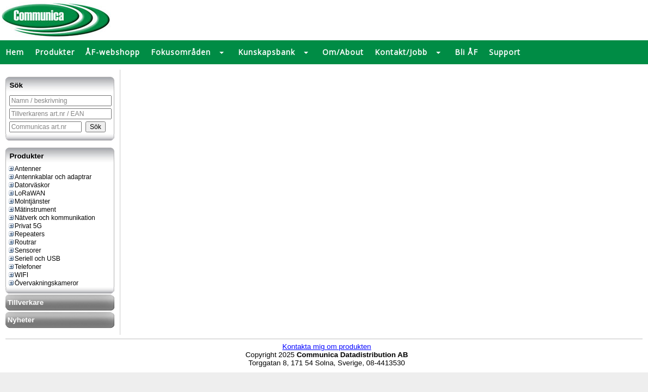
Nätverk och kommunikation (51, 218)
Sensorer (24, 250)
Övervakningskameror (43, 283)
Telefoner (24, 267)
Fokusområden (181, 52)
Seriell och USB (34, 258)
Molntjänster (29, 201)
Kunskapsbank (266, 52)
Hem (14, 52)
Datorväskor (29, 185)
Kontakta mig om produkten (327, 346)
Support (505, 52)
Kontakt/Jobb (401, 52)
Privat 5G (25, 226)
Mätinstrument (32, 209)
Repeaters (26, 234)
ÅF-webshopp (112, 52)
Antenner (24, 169)
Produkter (55, 52)
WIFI (18, 275)
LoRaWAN (26, 193)
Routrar (22, 242)
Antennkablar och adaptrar (49, 177)
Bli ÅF (466, 52)
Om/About (343, 52)
